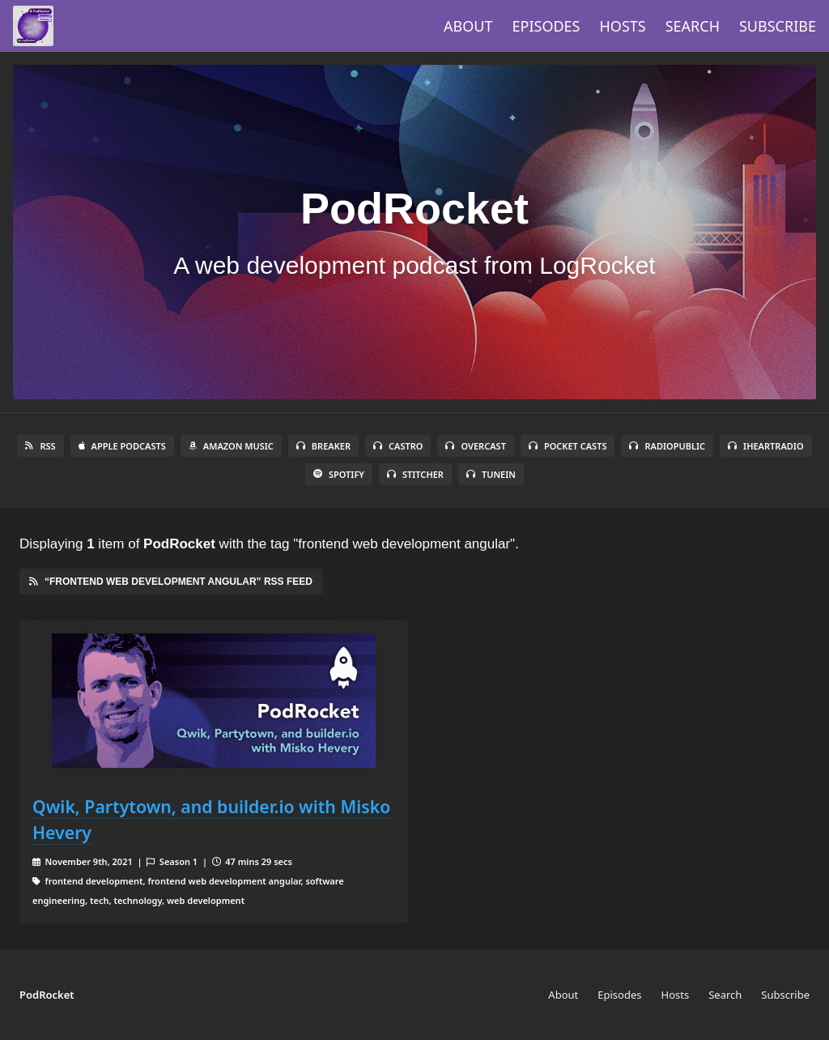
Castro (398, 446)
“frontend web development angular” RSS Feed (170, 581)
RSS (40, 446)
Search (692, 26)
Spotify (338, 474)
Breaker (323, 446)
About (468, 26)
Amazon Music (231, 446)
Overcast (475, 446)
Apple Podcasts (122, 446)
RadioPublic (667, 446)
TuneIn (491, 474)
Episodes (546, 26)
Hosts (623, 26)
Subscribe (777, 26)
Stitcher (415, 474)
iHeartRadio (766, 446)
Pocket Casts (568, 446)
